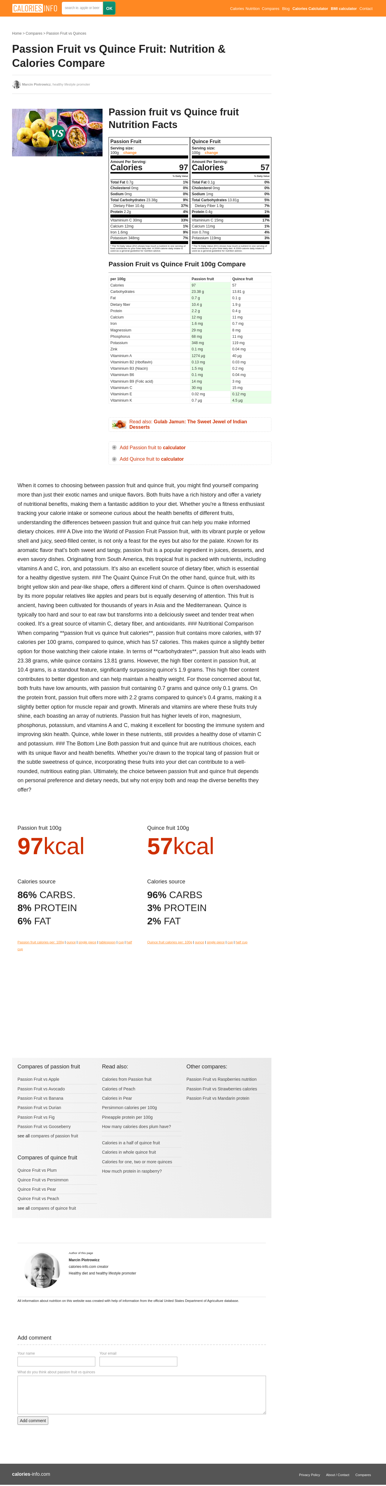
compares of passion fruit (54, 1135)
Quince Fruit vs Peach (38, 1198)
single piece (87, 942)
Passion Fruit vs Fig (36, 1117)
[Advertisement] (57, 210)
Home (17, 33)
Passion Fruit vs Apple (38, 1079)
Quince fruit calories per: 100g (169, 942)
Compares (270, 9)
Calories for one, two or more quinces (137, 1161)
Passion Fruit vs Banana (40, 1098)
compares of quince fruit (53, 1208)
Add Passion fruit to (153, 447)
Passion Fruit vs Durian (39, 1107)
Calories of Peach (118, 1088)
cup (121, 942)
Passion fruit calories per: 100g (40, 942)
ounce (71, 942)
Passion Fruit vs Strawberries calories (221, 1088)
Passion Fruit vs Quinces (66, 33)
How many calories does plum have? (136, 1126)
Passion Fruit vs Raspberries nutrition (221, 1079)
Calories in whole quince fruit (129, 1152)
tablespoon (107, 942)
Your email (108, 1353)
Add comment (33, 1420)
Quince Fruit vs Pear (36, 1189)
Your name (26, 1353)
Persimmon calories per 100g (129, 1107)
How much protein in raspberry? (132, 1171)
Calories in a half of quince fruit (131, 1142)
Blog (286, 9)
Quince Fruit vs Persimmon (42, 1179)
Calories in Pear (117, 1098)
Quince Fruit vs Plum (37, 1170)
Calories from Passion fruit (126, 1079)
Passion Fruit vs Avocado (41, 1088)
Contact (365, 9)
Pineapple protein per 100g (127, 1117)
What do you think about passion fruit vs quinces (56, 1372)
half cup (241, 942)
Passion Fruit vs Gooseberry (44, 1126)
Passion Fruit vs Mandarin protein (217, 1098)
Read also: (188, 424)
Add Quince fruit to (152, 459)
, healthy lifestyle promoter (56, 84)
